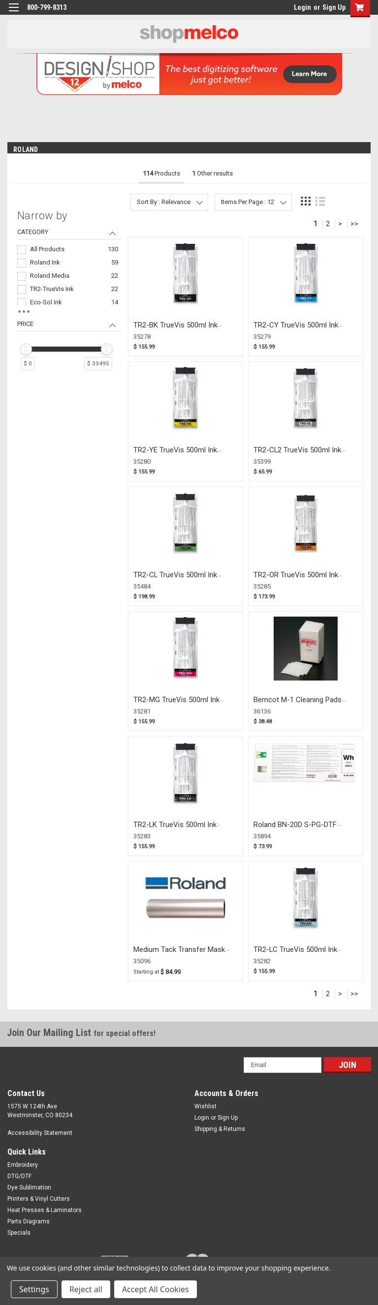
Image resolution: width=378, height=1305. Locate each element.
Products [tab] (161, 173)
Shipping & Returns (219, 1129)
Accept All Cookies (155, 1289)
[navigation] (69, 294)
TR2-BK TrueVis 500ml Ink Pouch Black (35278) (175, 330)
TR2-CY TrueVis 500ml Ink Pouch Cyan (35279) (295, 330)
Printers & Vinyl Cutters (38, 1198)
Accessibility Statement (39, 1132)
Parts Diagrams (28, 1221)
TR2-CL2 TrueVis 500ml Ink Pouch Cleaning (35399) (297, 454)
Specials (19, 1232)
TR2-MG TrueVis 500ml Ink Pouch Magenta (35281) (176, 704)
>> (354, 224)
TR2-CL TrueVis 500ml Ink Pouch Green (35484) (175, 579)
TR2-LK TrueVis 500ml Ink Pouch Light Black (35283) (175, 829)
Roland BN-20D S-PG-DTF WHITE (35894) (295, 829)
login (291, 9)
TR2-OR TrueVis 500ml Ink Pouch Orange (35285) (295, 579)
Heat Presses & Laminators (44, 1210)
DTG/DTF (19, 1176)
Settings (34, 1289)
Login (302, 7)
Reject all (85, 1289)
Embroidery (22, 1164)
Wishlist (205, 1106)
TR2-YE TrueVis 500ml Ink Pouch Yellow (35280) (175, 454)
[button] (358, 8)
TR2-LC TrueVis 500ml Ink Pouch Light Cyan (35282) (295, 954)
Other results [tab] (212, 173)
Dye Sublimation (29, 1187)
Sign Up (334, 7)
